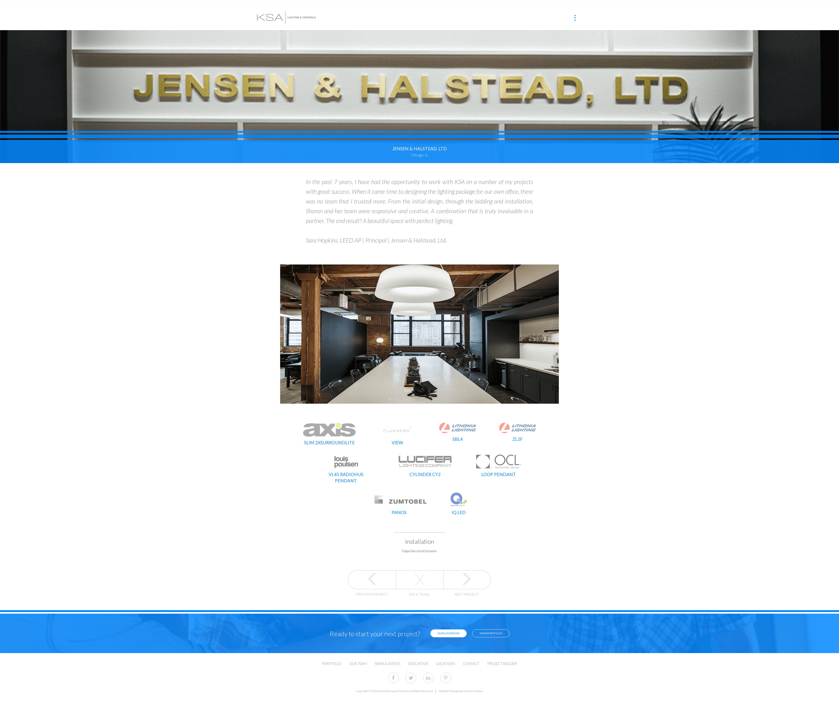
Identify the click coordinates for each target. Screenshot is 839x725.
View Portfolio (484, 621)
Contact (471, 652)
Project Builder (502, 652)
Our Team (358, 652)
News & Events (387, 652)
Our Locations (442, 621)
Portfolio (331, 652)
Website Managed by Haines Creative (461, 679)
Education (418, 652)
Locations (445, 652)
